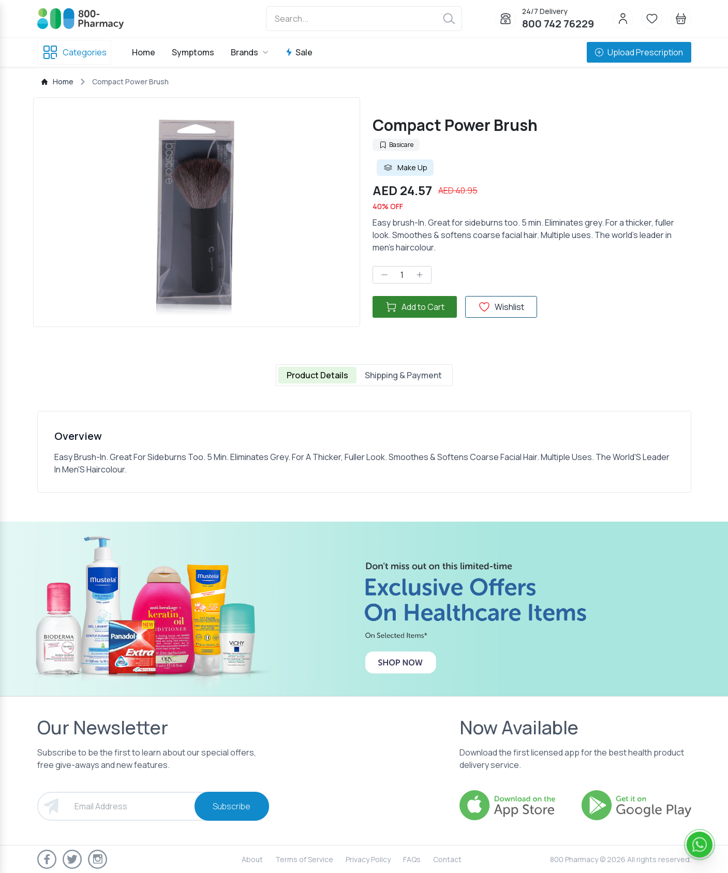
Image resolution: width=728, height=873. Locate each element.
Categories (74, 52)
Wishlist (501, 307)
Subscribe (231, 806)
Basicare (396, 144)
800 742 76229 (558, 24)
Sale (299, 52)
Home (143, 52)
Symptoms (193, 52)
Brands (250, 52)
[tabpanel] (364, 452)
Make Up (405, 167)
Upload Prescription (639, 52)
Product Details (317, 375)
